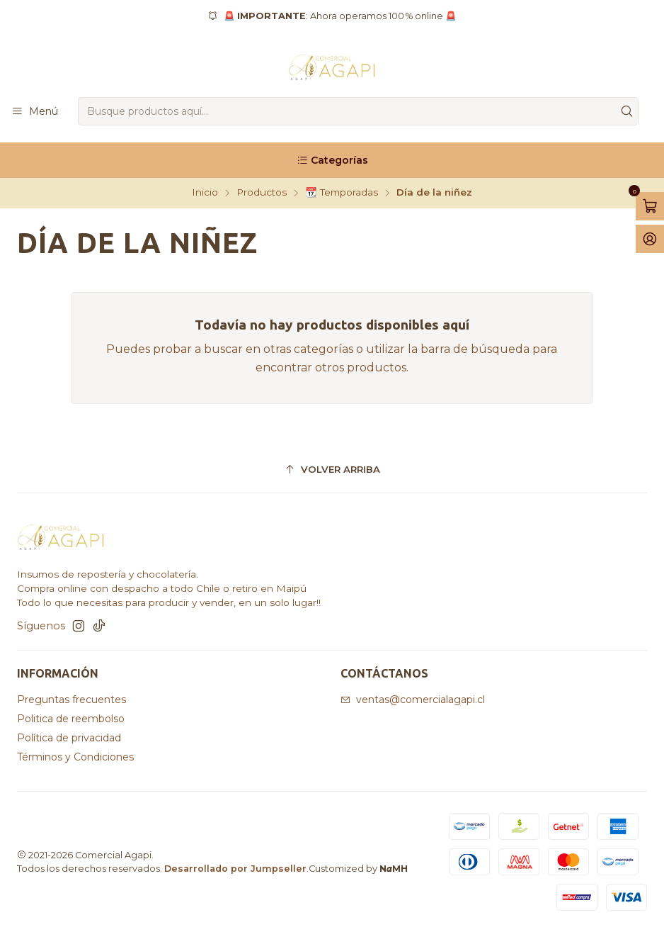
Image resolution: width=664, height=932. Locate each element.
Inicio (205, 193)
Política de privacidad (69, 737)
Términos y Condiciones (75, 757)
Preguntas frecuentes (71, 699)
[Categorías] (332, 160)
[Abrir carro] (650, 206)
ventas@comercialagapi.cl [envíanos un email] (412, 699)
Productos (261, 193)
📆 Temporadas (341, 193)
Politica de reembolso (71, 718)
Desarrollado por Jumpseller (235, 868)
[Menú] (34, 111)
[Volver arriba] (332, 470)
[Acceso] (650, 239)
